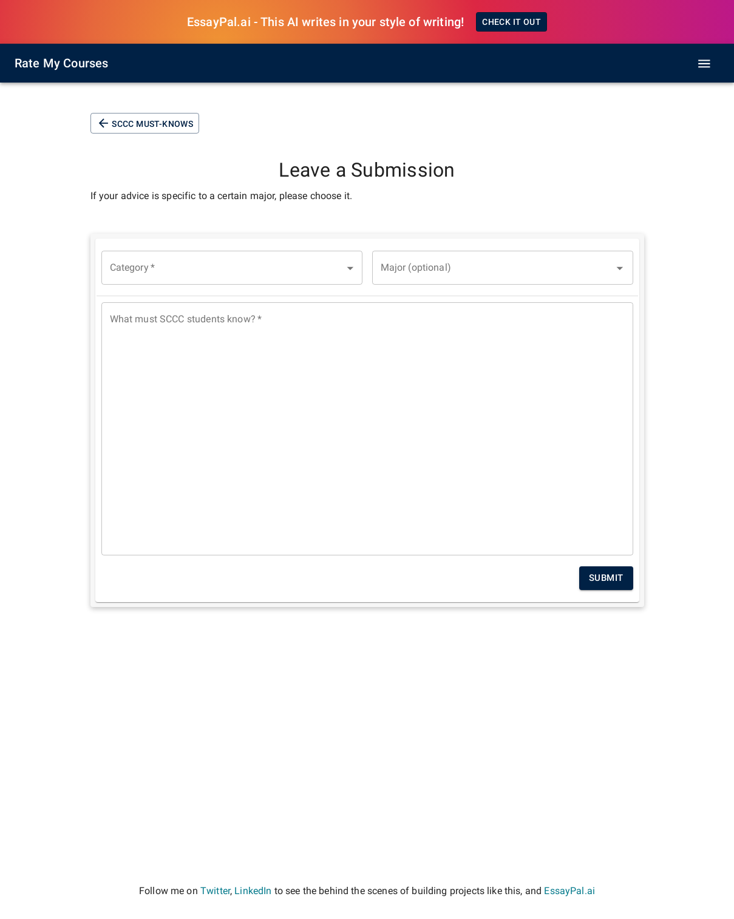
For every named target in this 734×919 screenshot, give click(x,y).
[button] (231, 268)
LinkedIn (252, 891)
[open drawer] (704, 64)
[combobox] (502, 268)
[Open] (620, 268)
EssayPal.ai (569, 891)
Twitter (215, 891)
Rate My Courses (61, 63)
